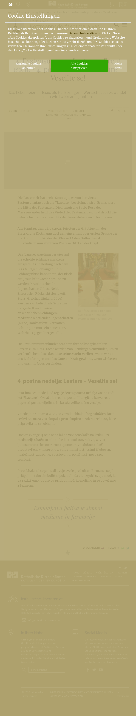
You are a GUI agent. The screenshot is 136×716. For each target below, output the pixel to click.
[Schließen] (68, 4)
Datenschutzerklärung (84, 33)
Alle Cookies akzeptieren (79, 66)
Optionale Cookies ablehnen (29, 66)
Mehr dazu (118, 66)
